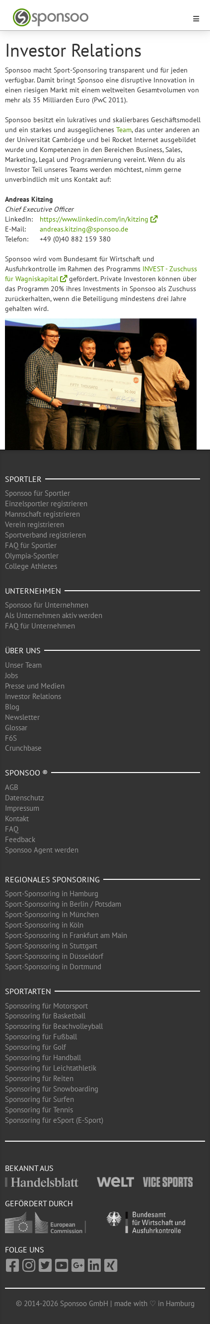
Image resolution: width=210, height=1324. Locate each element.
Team (124, 129)
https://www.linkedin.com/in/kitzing (98, 219)
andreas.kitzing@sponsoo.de (84, 229)
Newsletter (22, 717)
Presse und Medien (35, 686)
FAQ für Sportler (31, 545)
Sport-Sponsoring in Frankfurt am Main (66, 935)
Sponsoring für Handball (43, 1057)
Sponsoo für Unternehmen (46, 605)
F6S (11, 738)
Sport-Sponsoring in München (52, 914)
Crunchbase (23, 748)
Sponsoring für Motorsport (46, 1006)
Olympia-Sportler (32, 555)
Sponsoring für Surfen (39, 1099)
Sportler (23, 479)
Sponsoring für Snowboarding (51, 1088)
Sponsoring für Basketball (45, 1015)
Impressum (22, 808)
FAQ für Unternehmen (40, 625)
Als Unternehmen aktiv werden (53, 615)
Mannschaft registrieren (42, 514)
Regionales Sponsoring (52, 879)
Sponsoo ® (26, 773)
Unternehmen (33, 591)
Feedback (20, 839)
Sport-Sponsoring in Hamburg (51, 893)
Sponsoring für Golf (35, 1047)
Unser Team (23, 665)
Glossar (16, 727)
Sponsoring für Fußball (41, 1036)
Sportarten (28, 991)
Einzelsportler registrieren (46, 503)
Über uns (23, 650)
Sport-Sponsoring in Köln (44, 925)
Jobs (11, 675)
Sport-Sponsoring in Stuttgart (51, 945)
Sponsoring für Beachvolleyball (54, 1026)
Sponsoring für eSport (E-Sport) (54, 1120)
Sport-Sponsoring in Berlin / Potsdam (63, 904)
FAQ (11, 829)
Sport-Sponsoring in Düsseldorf (54, 956)
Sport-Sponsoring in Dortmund (53, 966)
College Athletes (31, 566)
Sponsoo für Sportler (37, 493)
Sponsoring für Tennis (39, 1109)
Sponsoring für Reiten (39, 1078)
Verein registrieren (34, 524)
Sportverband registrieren (45, 535)
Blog (12, 706)
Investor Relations (33, 696)
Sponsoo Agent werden (41, 850)
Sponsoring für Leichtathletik (50, 1068)
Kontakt (17, 818)
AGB (11, 787)
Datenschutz (24, 797)
